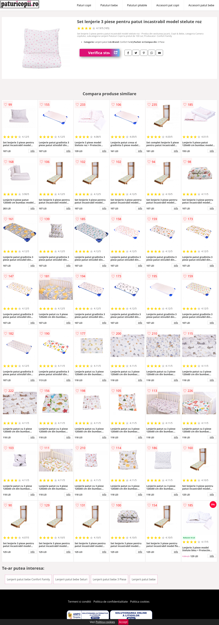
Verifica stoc (103, 53)
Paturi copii (84, 5)
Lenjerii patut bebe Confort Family (28, 579)
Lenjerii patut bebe (144, 579)
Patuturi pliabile (137, 5)
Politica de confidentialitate (110, 601)
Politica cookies (139, 601)
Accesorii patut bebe (201, 5)
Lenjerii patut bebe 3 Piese (109, 579)
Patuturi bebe (109, 5)
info (33, 150)
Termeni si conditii (79, 601)
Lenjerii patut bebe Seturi (71, 579)
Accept (123, 622)
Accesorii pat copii (167, 5)
